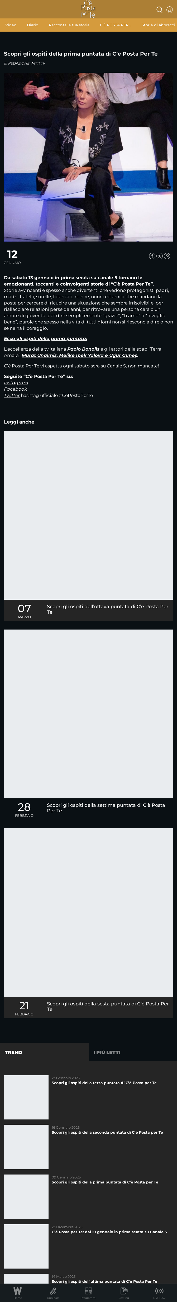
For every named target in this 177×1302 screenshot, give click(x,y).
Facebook (15, 389)
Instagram (16, 382)
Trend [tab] (13, 1052)
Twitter (12, 395)
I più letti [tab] (106, 1052)
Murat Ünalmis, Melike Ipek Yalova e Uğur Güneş (79, 355)
